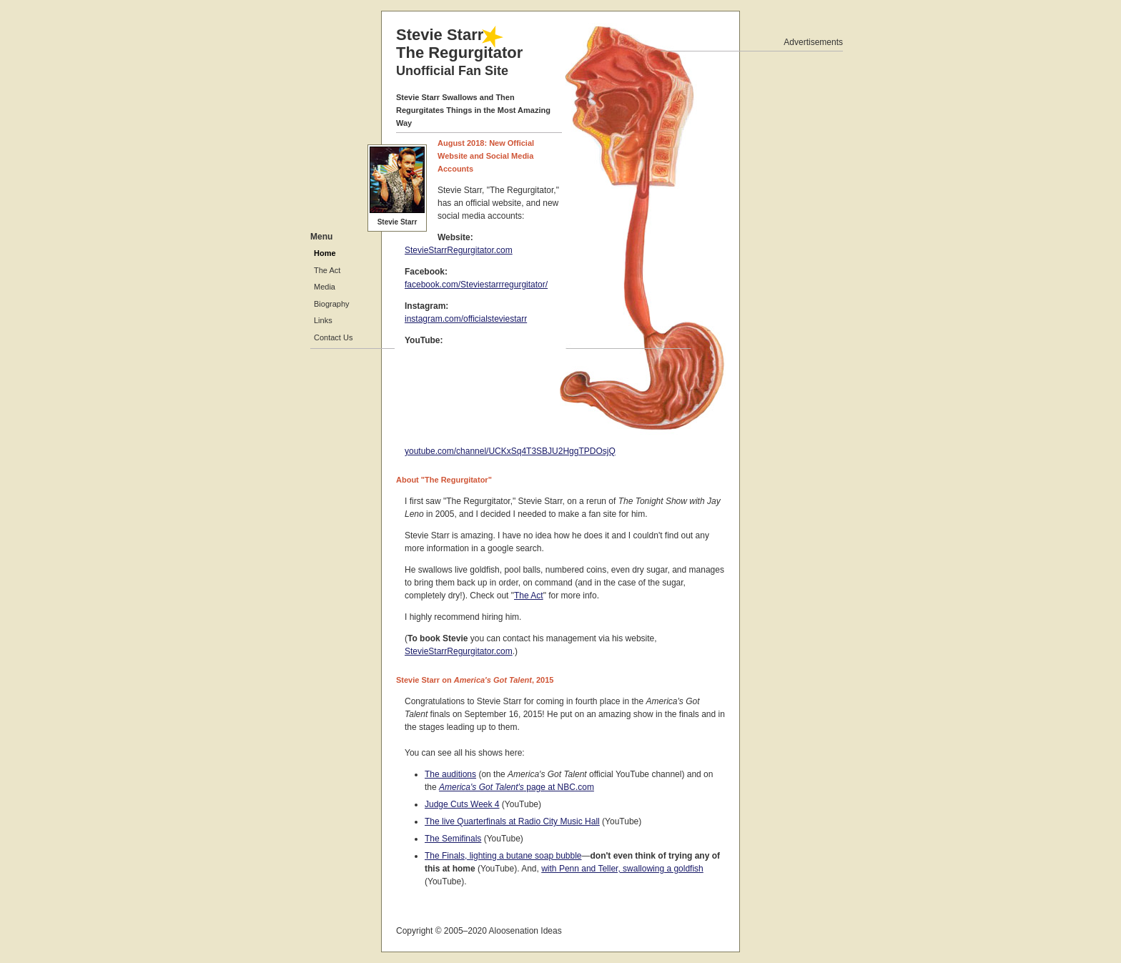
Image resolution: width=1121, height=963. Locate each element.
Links (323, 320)
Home (325, 253)
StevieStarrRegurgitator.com (459, 250)
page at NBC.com (516, 787)
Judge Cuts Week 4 (462, 804)
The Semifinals (453, 839)
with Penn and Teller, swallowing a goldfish (622, 869)
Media (324, 286)
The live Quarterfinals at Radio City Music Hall (512, 821)
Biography (332, 304)
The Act (528, 596)
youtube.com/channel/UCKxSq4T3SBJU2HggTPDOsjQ (510, 451)
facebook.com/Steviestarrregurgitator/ (476, 285)
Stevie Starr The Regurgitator (459, 52)
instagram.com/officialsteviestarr (466, 319)
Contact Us (333, 337)
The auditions (450, 774)
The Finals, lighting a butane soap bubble (503, 856)
